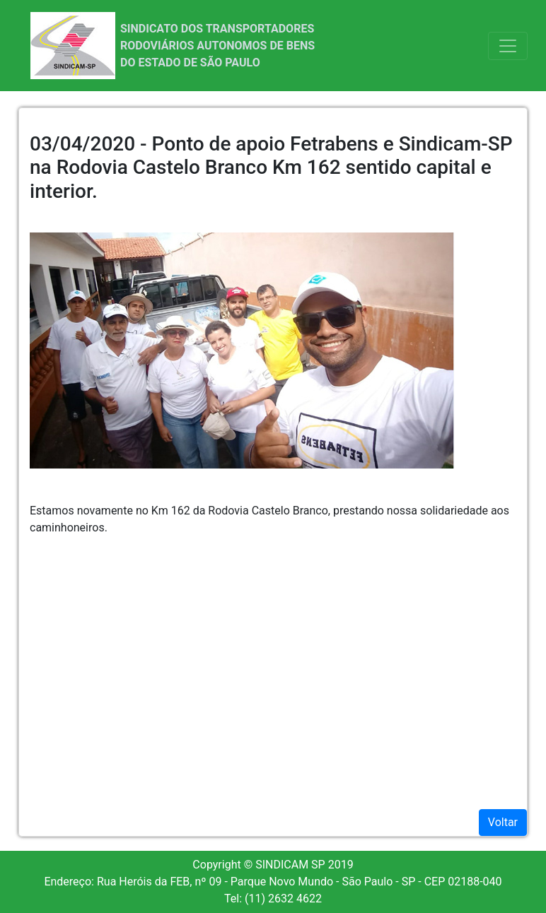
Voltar (503, 822)
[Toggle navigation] (508, 46)
